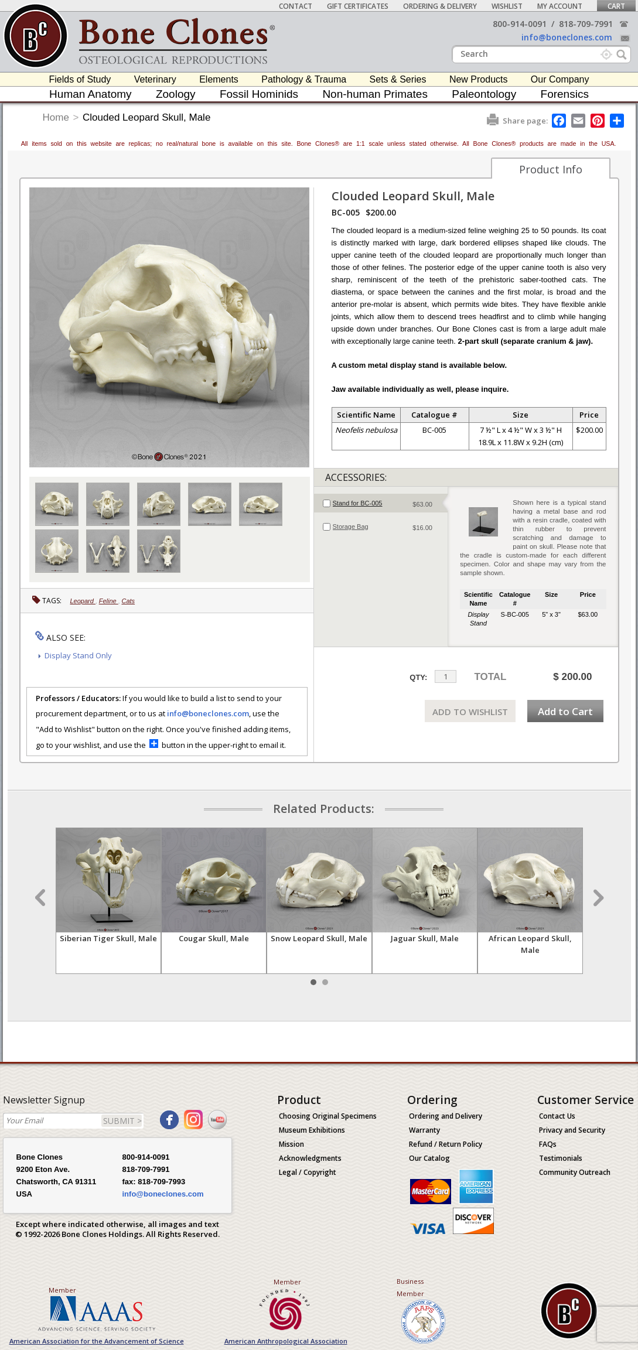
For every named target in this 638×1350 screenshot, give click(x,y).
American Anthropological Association (285, 1341)
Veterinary (155, 79)
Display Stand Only (78, 655)
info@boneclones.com (566, 37)
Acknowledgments (310, 1158)
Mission (291, 1144)
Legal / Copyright (307, 1172)
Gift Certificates (357, 6)
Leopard (82, 600)
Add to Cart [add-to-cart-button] (565, 711)
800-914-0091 (520, 23)
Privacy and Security (572, 1130)
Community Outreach (574, 1172)
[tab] (381, 503)
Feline (108, 600)
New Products (478, 79)
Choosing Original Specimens (328, 1116)
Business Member (410, 1287)
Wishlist (507, 6)
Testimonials (560, 1158)
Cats (128, 600)
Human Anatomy (90, 94)
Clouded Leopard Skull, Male (146, 117)
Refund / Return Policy (445, 1144)
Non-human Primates (375, 94)
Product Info (550, 169)
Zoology (176, 94)
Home (56, 117)
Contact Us (557, 1116)
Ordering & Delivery (440, 6)
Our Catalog (429, 1158)
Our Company (560, 79)
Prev (41, 897)
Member (62, 1290)
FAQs (548, 1144)
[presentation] (381, 503)
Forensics (565, 94)
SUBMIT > (122, 1120)
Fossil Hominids (259, 94)
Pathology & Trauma (303, 79)
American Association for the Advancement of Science (96, 1341)
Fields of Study (80, 79)
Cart (616, 6)
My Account (559, 6)
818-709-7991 (586, 23)
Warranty (424, 1130)
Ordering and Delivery (445, 1116)
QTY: (418, 677)
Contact (295, 6)
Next (597, 897)
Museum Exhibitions (312, 1130)
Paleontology (484, 94)
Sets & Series (398, 79)
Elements (218, 79)
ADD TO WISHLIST (470, 711)
